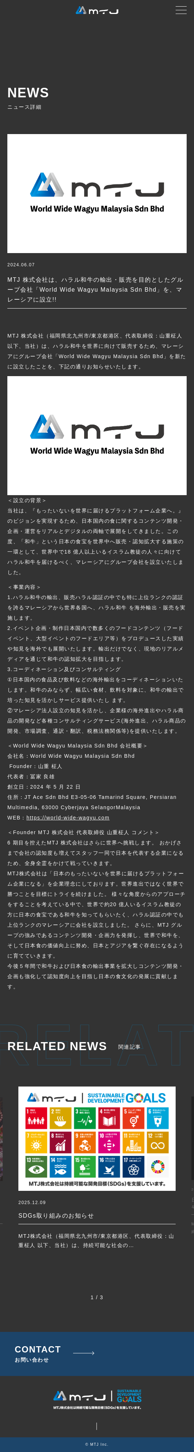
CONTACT (38, 1354)
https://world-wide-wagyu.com (67, 818)
